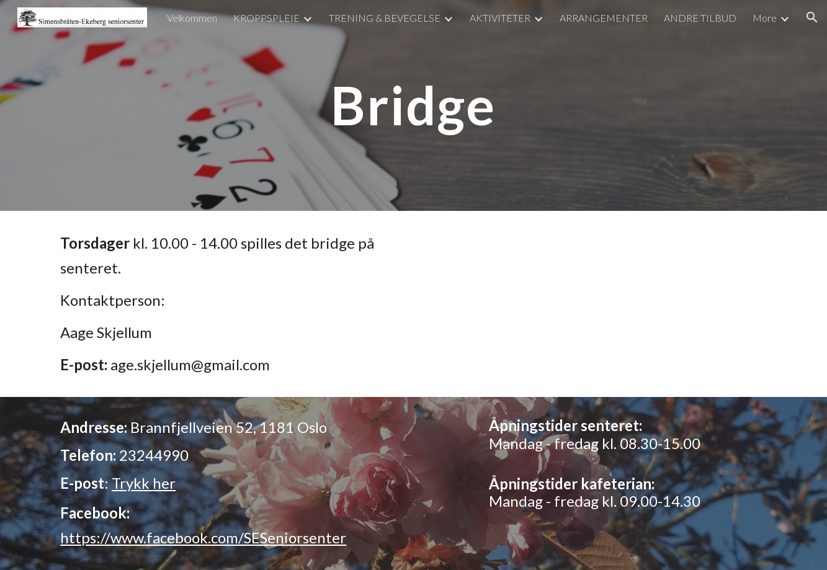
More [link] (765, 18)
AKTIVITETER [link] (500, 18)
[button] (812, 17)
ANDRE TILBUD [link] (700, 18)
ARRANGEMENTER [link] (604, 18)
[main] (414, 105)
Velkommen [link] (192, 18)
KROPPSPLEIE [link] (266, 18)
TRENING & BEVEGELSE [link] (384, 18)
